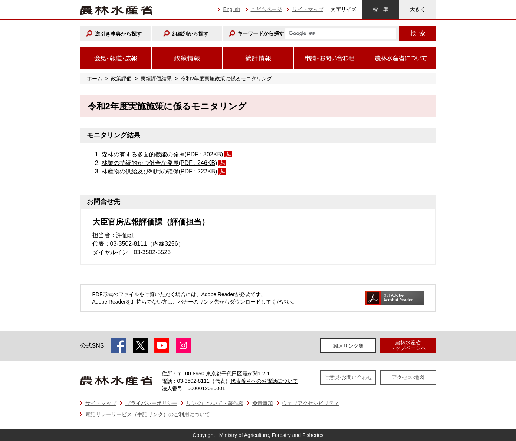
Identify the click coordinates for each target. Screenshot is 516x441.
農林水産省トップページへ (408, 345)
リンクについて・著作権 (214, 403)
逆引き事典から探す (118, 34)
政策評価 (121, 79)
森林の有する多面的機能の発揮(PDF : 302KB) (162, 154)
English (231, 9)
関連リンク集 (348, 346)
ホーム (94, 79)
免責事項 (262, 403)
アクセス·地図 (408, 377)
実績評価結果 (156, 79)
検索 (417, 33)
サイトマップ (307, 9)
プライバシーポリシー (151, 403)
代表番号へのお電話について (264, 381)
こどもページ (266, 9)
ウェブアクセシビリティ (310, 403)
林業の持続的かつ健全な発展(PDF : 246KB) (159, 163)
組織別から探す (190, 34)
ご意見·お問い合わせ (348, 377)
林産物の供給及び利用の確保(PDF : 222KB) (159, 171)
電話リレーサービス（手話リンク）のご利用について (147, 414)
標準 (380, 9)
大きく (417, 9)
